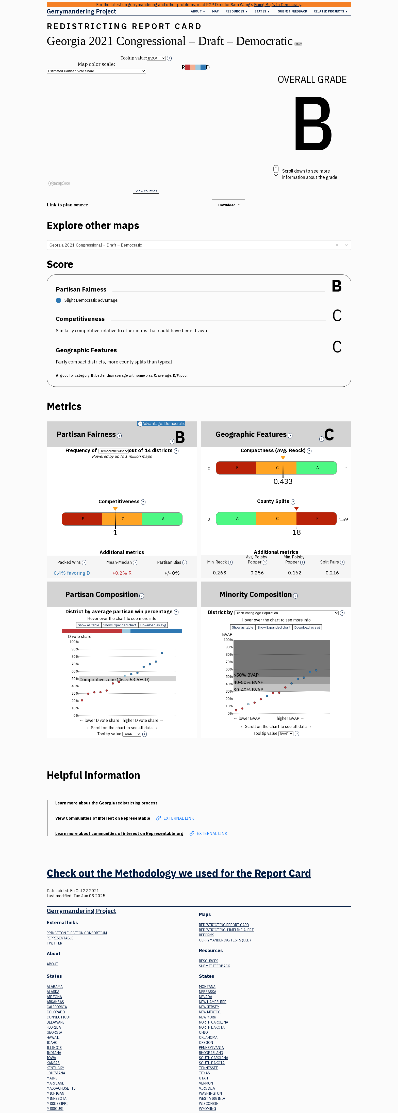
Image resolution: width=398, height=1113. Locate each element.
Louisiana (56, 1073)
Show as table (88, 628)
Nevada (205, 997)
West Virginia (212, 1098)
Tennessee (208, 1068)
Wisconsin (209, 1103)
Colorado (56, 1012)
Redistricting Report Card (224, 925)
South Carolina (213, 1058)
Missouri (55, 1108)
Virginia (207, 1088)
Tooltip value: (134, 57)
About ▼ (198, 11)
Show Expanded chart (119, 628)
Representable (60, 938)
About (52, 964)
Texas (204, 1073)
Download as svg (153, 628)
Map (215, 11)
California (57, 1007)
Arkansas (55, 1002)
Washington (210, 1093)
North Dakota (212, 1027)
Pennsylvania (211, 1047)
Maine (52, 1078)
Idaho (52, 1042)
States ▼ (262, 11)
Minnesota (57, 1098)
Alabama (55, 986)
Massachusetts (61, 1088)
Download (229, 205)
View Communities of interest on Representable (102, 818)
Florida (54, 1027)
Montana (207, 986)
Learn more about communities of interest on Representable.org (119, 833)
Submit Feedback (292, 11)
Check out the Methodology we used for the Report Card (179, 873)
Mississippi (57, 1103)
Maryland (55, 1083)
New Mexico (210, 1012)
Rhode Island (211, 1052)
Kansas (53, 1063)
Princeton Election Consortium (77, 933)
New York (207, 1017)
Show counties (146, 191)
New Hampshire (212, 1002)
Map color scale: (96, 64)
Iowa (51, 1058)
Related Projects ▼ (331, 11)
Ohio (203, 1032)
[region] (146, 130)
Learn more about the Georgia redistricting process (106, 802)
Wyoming (207, 1108)
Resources (208, 961)
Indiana (54, 1052)
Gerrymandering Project (81, 11)
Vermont (207, 1083)
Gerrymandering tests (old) (225, 940)
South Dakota (212, 1063)
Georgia (54, 1032)
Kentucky (55, 1068)
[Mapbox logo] (59, 183)
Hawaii (53, 1037)
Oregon (206, 1042)
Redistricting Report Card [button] (124, 26)
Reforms (206, 935)
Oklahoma (208, 1037)
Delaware (55, 1022)
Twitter (54, 943)
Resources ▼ (237, 11)
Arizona (54, 997)
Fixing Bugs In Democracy (277, 4)
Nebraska (207, 991)
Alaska (53, 991)
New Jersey (209, 1007)
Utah (203, 1078)
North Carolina (213, 1022)
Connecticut (59, 1017)
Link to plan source (67, 204)
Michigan (55, 1093)
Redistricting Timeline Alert (226, 930)
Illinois (54, 1047)
